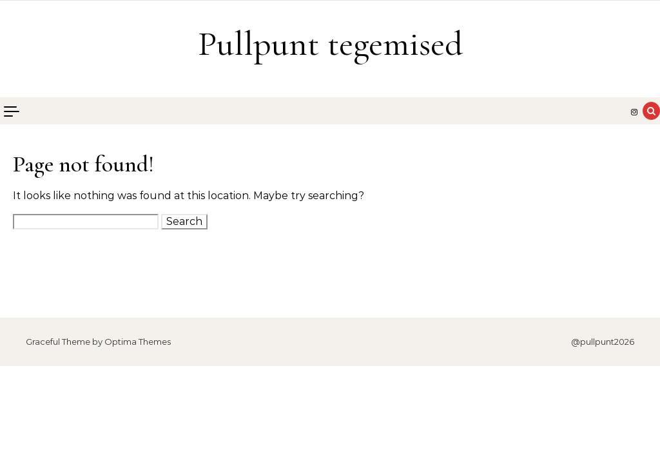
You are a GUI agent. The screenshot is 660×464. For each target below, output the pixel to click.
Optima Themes (137, 341)
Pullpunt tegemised (330, 43)
